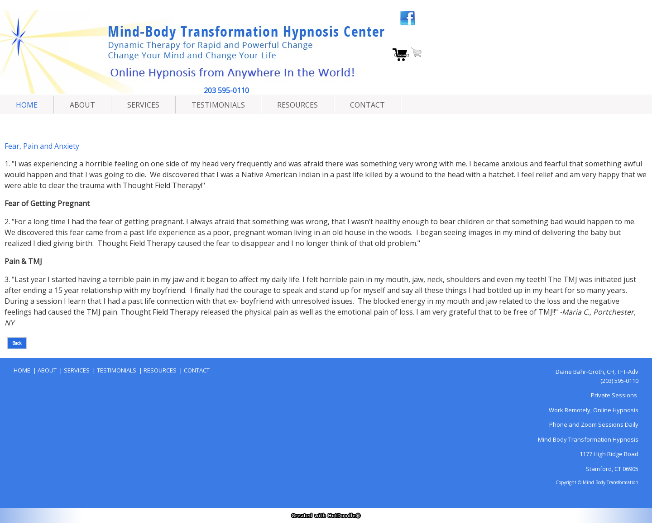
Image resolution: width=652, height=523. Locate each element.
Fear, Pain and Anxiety (42, 146)
